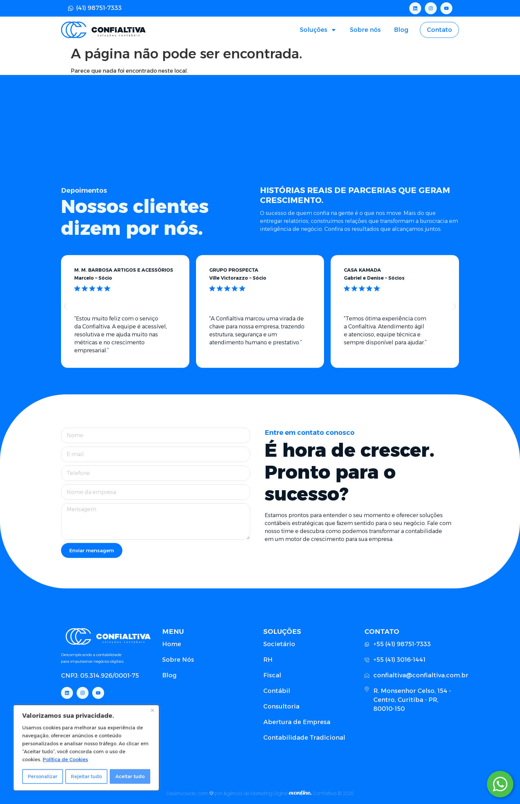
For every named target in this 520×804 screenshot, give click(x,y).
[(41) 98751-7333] (71, 8)
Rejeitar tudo (86, 776)
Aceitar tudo (130, 776)
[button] (65, 306)
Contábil (276, 691)
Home (171, 644)
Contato (439, 30)
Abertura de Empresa (296, 722)
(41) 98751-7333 (99, 8)
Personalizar (43, 776)
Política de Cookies (65, 760)
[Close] (152, 711)
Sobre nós (365, 30)
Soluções (318, 30)
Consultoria (281, 706)
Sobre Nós (178, 659)
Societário (279, 644)
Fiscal (272, 675)
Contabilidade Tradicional (304, 737)
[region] (86, 748)
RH (268, 659)
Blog (401, 30)
